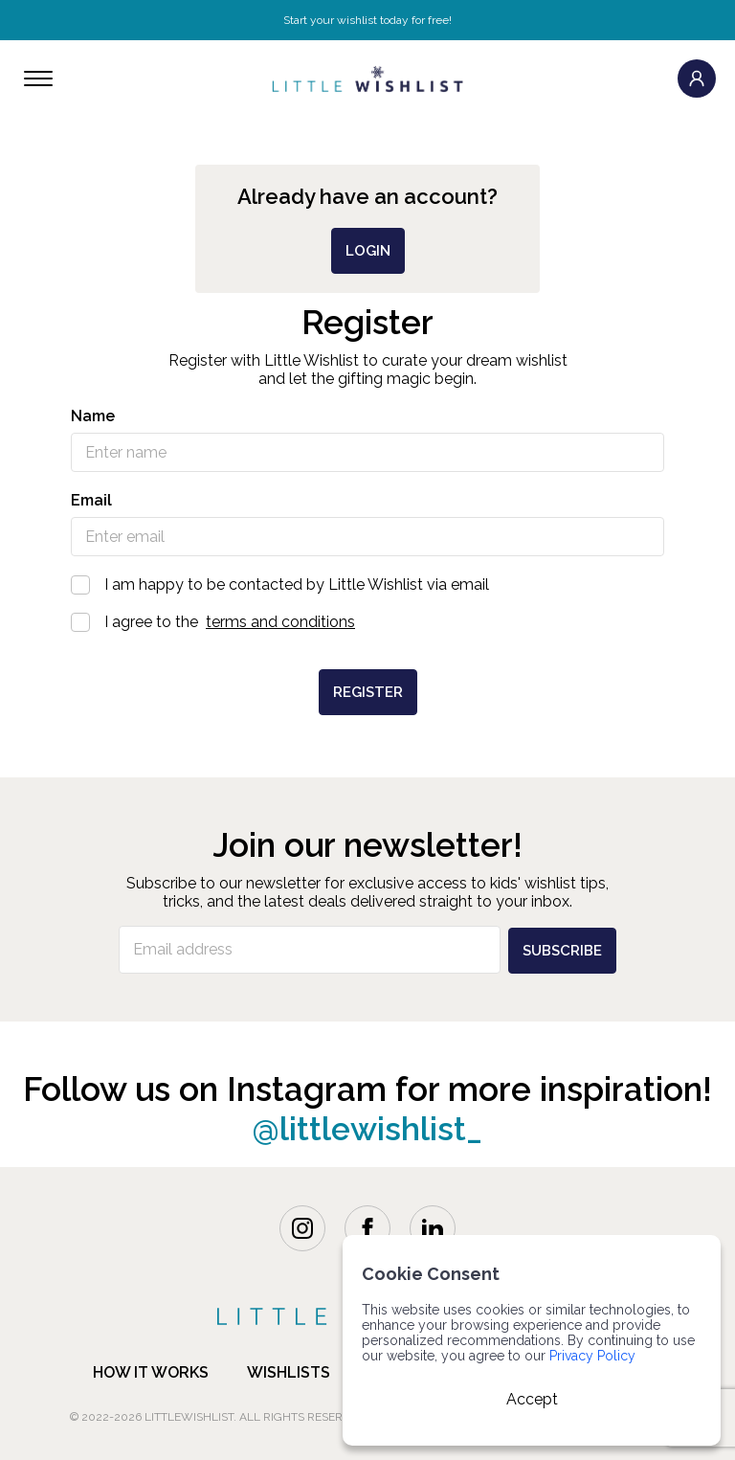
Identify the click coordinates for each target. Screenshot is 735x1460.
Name (93, 416)
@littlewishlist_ (368, 1126)
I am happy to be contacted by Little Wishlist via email (367, 584)
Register (368, 692)
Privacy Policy (592, 1355)
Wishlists (288, 1370)
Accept (532, 1399)
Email (91, 500)
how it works (151, 1370)
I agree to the (367, 622)
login (367, 250)
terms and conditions (280, 622)
